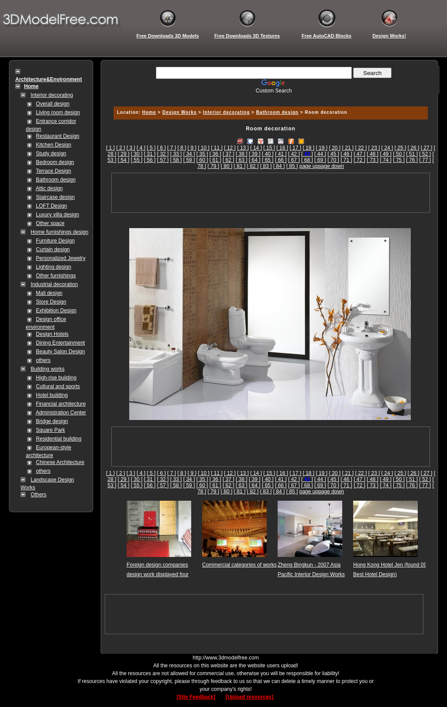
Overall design (52, 104)
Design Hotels (52, 334)
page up (308, 166)
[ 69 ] (320, 160)
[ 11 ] (217, 148)
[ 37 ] (228, 154)
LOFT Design (51, 206)
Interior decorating (52, 95)
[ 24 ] (387, 148)
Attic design (49, 188)
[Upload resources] (250, 697)
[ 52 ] (425, 154)
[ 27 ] (427, 148)
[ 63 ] (242, 160)
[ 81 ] (240, 166)
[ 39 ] (255, 154)
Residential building (58, 439)
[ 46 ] (346, 154)
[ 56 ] (150, 160)
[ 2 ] (120, 148)
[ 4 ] (141, 148)
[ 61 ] (215, 160)
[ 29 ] (124, 154)
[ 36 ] (215, 154)
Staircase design (55, 197)
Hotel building (52, 395)
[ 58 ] (176, 160)
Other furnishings (56, 276)
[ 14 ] (256, 148)
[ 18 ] (308, 148)
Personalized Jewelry (60, 258)
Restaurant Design (57, 136)
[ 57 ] (163, 160)
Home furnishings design (59, 232)
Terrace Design (53, 171)
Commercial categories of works (239, 565)
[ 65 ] (268, 160)
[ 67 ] (294, 160)
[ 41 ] (281, 154)
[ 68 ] (307, 160)
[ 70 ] (333, 160)
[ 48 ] (372, 154)
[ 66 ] (281, 160)
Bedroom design (55, 162)
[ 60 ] (202, 160)
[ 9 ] (192, 148)
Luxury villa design (57, 215)
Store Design (51, 302)
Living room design (58, 112)
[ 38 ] (242, 154)
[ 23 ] (374, 148)
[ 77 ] (425, 160)
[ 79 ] (214, 166)
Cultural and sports (58, 386)
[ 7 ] (171, 148)
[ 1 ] (110, 148)
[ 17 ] (295, 148)
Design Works (179, 112)
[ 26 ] (413, 148)
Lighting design (53, 267)
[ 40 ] (268, 154)
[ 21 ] (348, 148)
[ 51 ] (412, 154)
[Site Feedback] (196, 697)
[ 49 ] (386, 154)
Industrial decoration (54, 284)
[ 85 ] (292, 166)
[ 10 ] (204, 148)
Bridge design (52, 421)
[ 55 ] (137, 160)
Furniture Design (55, 241)
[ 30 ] (137, 154)
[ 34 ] (189, 154)
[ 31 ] (150, 154)
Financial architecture (61, 404)
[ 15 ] (269, 148)
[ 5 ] (151, 148)
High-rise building (56, 378)
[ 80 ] (227, 166)
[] (307, 154)
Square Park (50, 430)
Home (149, 112)
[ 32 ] (163, 154)
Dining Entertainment (60, 343)
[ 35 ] (202, 154)
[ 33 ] (176, 154)
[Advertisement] (269, 97)
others (43, 360)
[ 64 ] (255, 160)
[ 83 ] (266, 166)
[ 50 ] (399, 154)
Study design (51, 153)
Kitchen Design (53, 145)
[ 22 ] (361, 148)
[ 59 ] (189, 160)
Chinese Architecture (60, 462)
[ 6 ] (161, 148)
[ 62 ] (228, 160)
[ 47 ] (359, 154)
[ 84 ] (279, 166)
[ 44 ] (320, 154)
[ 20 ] (334, 148)
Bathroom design (56, 180)
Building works (47, 369)
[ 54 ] (124, 160)
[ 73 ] (372, 160)
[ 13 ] (243, 148)
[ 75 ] (399, 160)
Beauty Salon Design (60, 351)
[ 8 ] (181, 148)
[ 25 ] (400, 148)
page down (331, 166)
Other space (50, 223)
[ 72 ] (359, 160)
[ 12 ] (230, 148)
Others (38, 495)
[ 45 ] (333, 154)
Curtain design (52, 249)
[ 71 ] (346, 160)
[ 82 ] (253, 166)
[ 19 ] (321, 148)
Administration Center (61, 413)
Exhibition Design (56, 310)
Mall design (49, 293)
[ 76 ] (412, 160)
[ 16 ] (282, 148)
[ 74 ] (386, 160)
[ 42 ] (294, 154)
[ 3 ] (131, 148)
